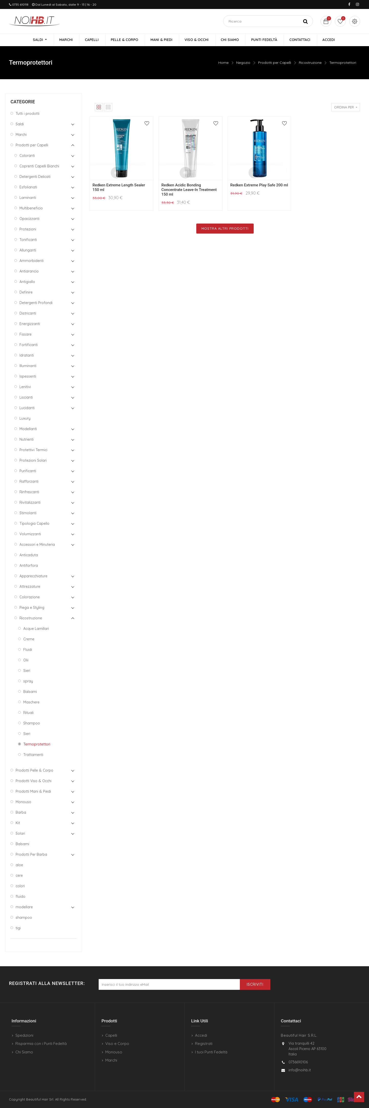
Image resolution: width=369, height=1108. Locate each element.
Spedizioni (24, 1035)
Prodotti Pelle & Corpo (34, 770)
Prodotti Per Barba (31, 854)
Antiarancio (29, 271)
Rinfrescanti (29, 492)
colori (20, 886)
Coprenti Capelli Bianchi (39, 166)
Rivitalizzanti (29, 502)
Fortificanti (28, 345)
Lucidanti (27, 408)
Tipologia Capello (34, 523)
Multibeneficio (31, 208)
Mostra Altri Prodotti (225, 229)
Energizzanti (29, 323)
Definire (26, 292)
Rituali (28, 712)
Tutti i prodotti (27, 113)
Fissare (25, 334)
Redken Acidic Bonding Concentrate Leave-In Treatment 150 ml (189, 190)
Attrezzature (29, 586)
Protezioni (27, 229)
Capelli (111, 1035)
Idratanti (26, 355)
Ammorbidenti (31, 260)
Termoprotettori (342, 63)
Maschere (31, 702)
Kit (18, 823)
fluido (20, 896)
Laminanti (27, 197)
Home (223, 63)
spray (28, 681)
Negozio (243, 63)
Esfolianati (28, 187)
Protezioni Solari (33, 460)
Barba (21, 812)
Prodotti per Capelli (274, 63)
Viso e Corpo (117, 1043)
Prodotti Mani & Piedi (33, 791)
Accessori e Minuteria (37, 544)
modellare (24, 907)
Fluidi (27, 649)
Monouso (23, 802)
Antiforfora (28, 565)
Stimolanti (27, 513)
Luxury (24, 418)
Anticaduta (28, 555)
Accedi (201, 1035)
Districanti (27, 313)
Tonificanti (28, 239)
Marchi (21, 134)
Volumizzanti (30, 534)
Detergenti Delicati (34, 176)
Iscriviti (255, 984)
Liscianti (26, 397)
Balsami (30, 691)
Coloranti (27, 155)
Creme (28, 639)
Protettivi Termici (33, 450)
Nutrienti (26, 439)
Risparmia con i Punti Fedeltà (41, 1043)
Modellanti (28, 429)
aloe (19, 865)
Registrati (203, 1043)
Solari (20, 833)
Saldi (20, 124)
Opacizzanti (29, 218)
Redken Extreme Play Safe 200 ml (259, 185)
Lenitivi (25, 387)
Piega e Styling (31, 607)
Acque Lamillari (36, 628)
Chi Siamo (24, 1052)
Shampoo (31, 723)
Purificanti (27, 471)
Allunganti (27, 250)
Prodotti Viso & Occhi (34, 781)
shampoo (24, 917)
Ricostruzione (310, 63)
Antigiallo (27, 281)
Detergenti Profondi (36, 302)
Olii (25, 660)
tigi (18, 928)
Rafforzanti (28, 481)
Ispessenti (27, 376)
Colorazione (29, 597)
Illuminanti (27, 366)
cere (19, 875)
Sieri (26, 670)
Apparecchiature (33, 576)
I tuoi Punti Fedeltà (211, 1052)
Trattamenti (33, 754)
